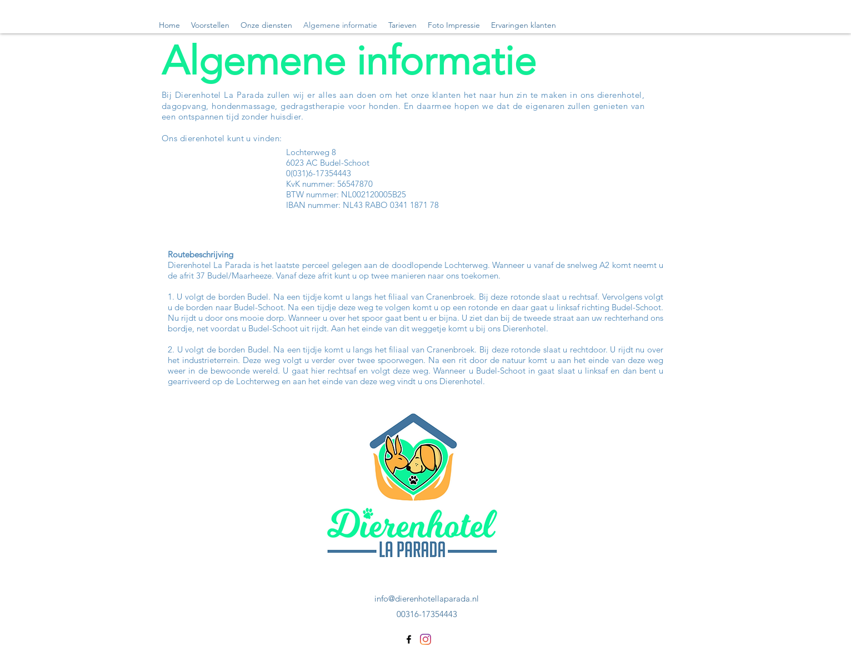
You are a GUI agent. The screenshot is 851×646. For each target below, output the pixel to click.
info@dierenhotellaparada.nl (426, 598)
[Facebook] (408, 639)
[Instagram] (425, 639)
